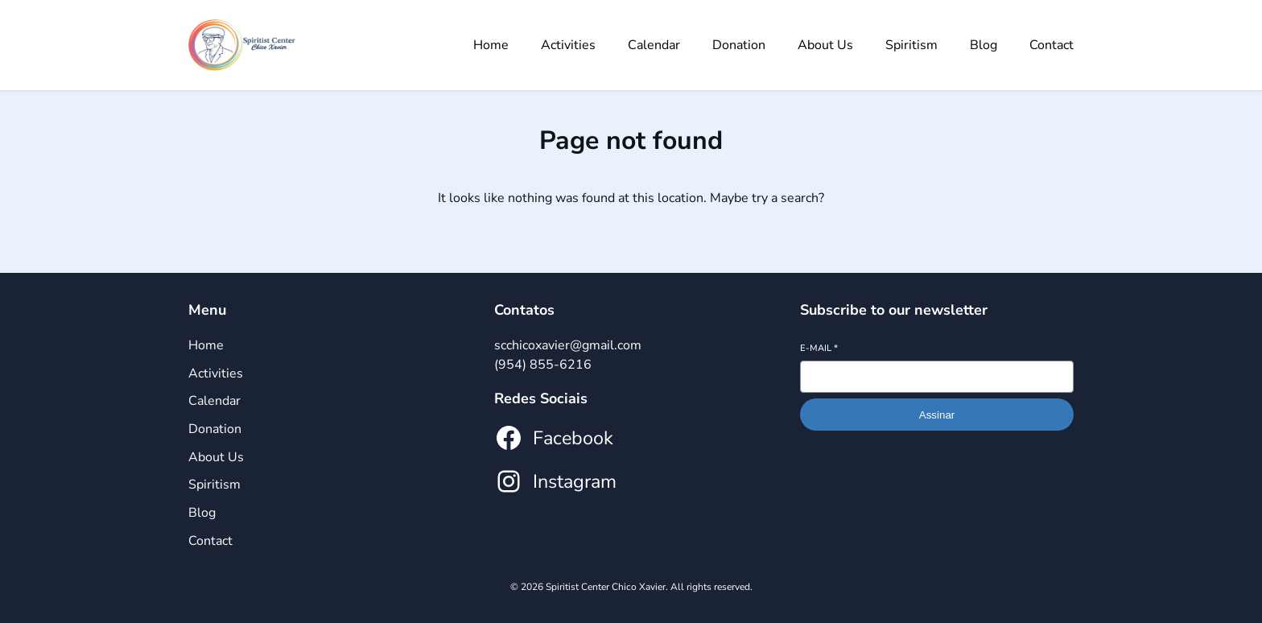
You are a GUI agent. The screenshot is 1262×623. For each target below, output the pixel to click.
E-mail (819, 348)
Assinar (937, 415)
